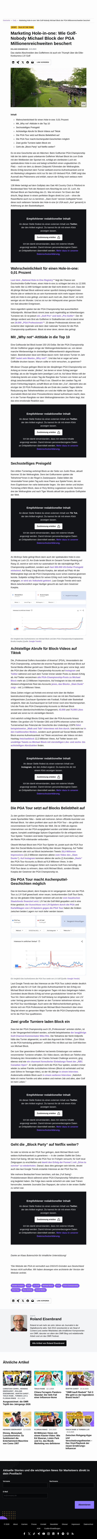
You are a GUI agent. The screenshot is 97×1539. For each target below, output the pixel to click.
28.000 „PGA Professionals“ (29, 322)
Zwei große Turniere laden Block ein (33, 143)
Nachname (53, 1481)
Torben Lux (20, 1396)
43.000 (62, 709)
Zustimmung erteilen (48, 237)
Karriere (24, 1524)
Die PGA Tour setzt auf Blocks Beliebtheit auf (37, 135)
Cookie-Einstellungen (52, 1528)
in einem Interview (68, 1072)
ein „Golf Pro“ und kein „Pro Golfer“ (55, 316)
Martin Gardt (21, 1394)
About (15, 1524)
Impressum (76, 1524)
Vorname (6, 1481)
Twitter (14, 674)
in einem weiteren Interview (57, 1075)
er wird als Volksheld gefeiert (36, 580)
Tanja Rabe (8, 1396)
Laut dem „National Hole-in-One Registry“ (32, 280)
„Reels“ (78, 858)
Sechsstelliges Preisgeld (28, 127)
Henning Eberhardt (12, 1430)
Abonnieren (84, 1504)
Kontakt (43, 1524)
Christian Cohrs (11, 1389)
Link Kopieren (43, 62)
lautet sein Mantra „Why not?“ (31, 358)
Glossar (65, 1524)
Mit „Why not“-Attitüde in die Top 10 (33, 123)
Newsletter (54, 1524)
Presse (34, 1524)
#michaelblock (26, 738)
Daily (14, 20)
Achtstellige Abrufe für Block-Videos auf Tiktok (38, 131)
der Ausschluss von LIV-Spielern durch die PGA (50, 904)
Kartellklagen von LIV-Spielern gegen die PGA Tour (37, 908)
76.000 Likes (76, 709)
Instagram (70, 670)
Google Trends (35, 641)
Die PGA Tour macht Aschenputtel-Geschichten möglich (43, 139)
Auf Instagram (27, 858)
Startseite (6, 20)
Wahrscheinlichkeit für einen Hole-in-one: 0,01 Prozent (42, 120)
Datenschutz (88, 1524)
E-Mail (5, 1492)
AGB (38, 1528)
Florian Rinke (9, 1398)
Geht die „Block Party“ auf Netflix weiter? (35, 147)
